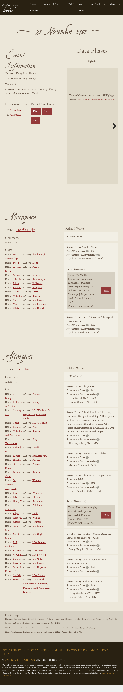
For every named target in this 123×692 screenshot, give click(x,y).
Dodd (35, 270)
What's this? (75, 244)
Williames (37, 525)
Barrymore (37, 508)
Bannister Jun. (39, 286)
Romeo (16, 463)
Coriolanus (10, 517)
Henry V (17, 508)
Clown (16, 299)
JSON (35, 111)
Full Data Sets (75, 4)
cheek (16, 270)
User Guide (95, 4)
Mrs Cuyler (38, 541)
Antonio (17, 295)
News (81, 10)
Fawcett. (27, 599)
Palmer (35, 274)
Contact (34, 10)
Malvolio (17, 303)
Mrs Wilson (38, 566)
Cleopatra (18, 566)
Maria (16, 311)
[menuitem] (35, 4)
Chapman (44, 595)
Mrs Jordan (38, 307)
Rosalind (17, 570)
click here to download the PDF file (96, 107)
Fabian (16, 291)
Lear (15, 500)
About (112, 4)
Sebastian (17, 286)
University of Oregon (20, 667)
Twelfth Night (25, 237)
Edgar (16, 521)
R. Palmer (37, 291)
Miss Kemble (39, 550)
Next (113, 133)
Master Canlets (39, 430)
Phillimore (37, 512)
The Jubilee (23, 376)
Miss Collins (38, 583)
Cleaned (83, 68)
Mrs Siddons (38, 533)
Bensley (36, 303)
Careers (58, 657)
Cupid (16, 430)
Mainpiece (15, 110)
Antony (16, 529)
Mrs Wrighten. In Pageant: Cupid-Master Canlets (36, 421)
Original (100, 61)
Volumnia (18, 562)
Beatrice (17, 558)
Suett (35, 299)
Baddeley (37, 479)
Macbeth (17, 525)
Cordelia (17, 583)
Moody (36, 409)
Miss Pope (37, 558)
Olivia (16, 315)
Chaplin (36, 504)
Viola (15, 307)
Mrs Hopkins (39, 574)
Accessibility (11, 657)
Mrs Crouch (38, 315)
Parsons (36, 401)
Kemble (36, 455)
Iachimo (17, 434)
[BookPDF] (92, 133)
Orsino (16, 282)
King (34, 446)
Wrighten (37, 295)
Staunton (36, 282)
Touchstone (11, 451)
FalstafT (17, 504)
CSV (35, 120)
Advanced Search (52, 4)
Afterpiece (15, 115)
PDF (82, 61)
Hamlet (17, 467)
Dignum (27, 595)
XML (46, 111)
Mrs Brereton (39, 311)
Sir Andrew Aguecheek (10, 492)
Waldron (36, 488)
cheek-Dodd (38, 262)
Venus (16, 587)
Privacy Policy (77, 657)
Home (33, 4)
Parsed (100, 68)
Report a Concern (36, 657)
